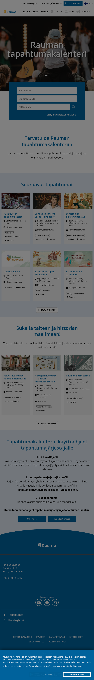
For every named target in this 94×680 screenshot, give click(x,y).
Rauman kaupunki (30, 3)
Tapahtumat (30, 11)
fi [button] (88, 3)
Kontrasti (57, 3)
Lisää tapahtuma (74, 3)
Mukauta (48, 674)
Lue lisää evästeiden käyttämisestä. (68, 666)
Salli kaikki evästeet (77, 674)
